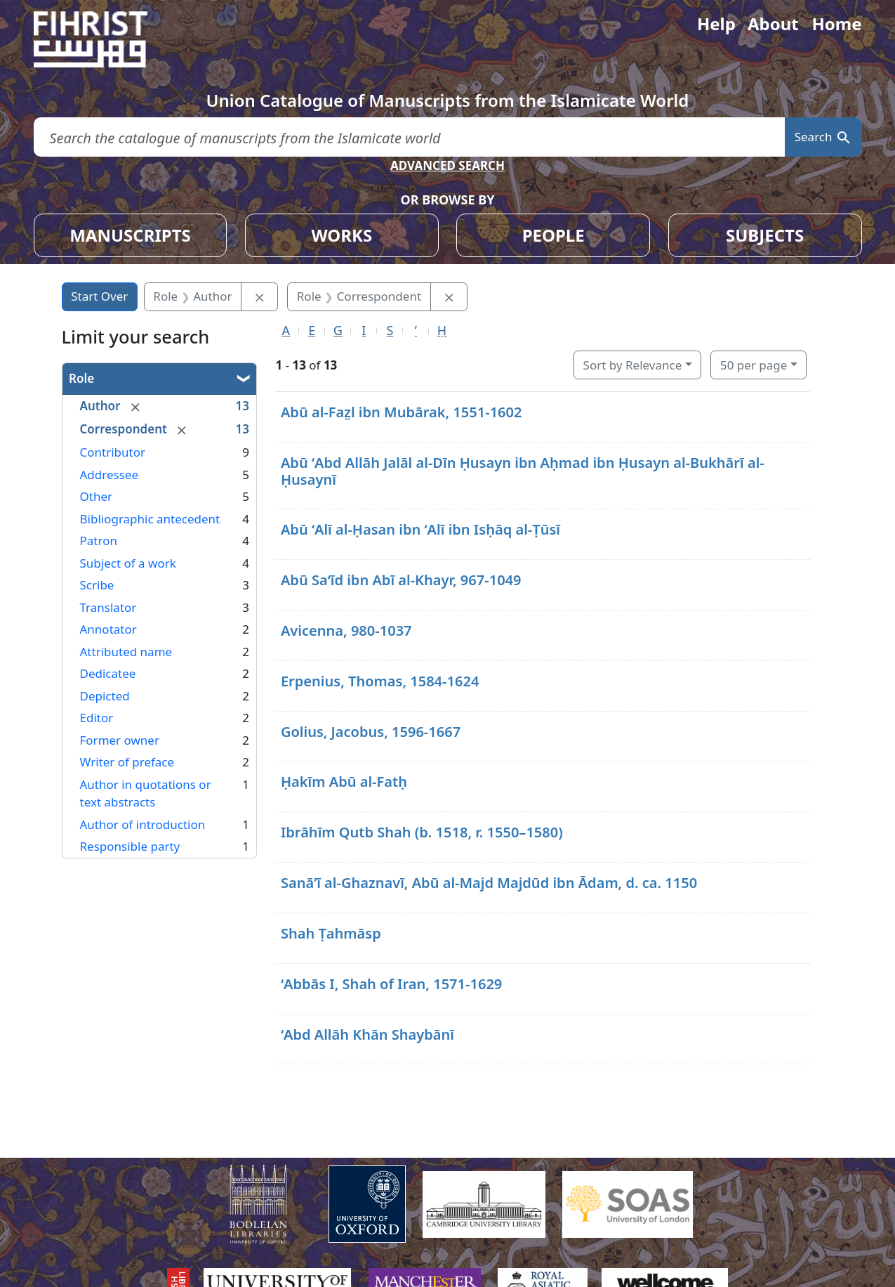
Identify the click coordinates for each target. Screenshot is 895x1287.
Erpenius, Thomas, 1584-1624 (380, 681)
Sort (632, 365)
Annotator (108, 629)
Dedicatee (108, 673)
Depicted (105, 696)
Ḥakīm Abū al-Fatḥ (344, 781)
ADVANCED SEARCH (447, 165)
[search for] (409, 137)
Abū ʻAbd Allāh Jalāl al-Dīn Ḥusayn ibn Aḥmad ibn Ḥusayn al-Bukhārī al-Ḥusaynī (522, 471)
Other (96, 496)
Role (81, 378)
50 (753, 365)
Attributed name (126, 652)
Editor (97, 718)
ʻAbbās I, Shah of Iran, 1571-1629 (391, 983)
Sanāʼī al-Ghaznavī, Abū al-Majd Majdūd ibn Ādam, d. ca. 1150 (489, 882)
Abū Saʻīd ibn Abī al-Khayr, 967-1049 (401, 579)
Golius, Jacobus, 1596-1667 (370, 731)
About (773, 23)
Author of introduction (143, 824)
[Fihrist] (104, 39)
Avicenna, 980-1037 (346, 630)
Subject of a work (128, 563)
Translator (108, 607)
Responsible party (130, 846)
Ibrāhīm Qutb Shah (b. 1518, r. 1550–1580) (422, 832)
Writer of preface (127, 762)
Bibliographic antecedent (150, 519)
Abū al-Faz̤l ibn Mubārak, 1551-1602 (401, 412)
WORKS (341, 235)
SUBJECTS (765, 235)
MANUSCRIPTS (130, 235)
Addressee (109, 474)
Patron (98, 541)
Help (716, 23)
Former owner (119, 740)
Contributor (112, 452)
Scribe (97, 585)
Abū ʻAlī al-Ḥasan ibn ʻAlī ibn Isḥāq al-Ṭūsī (420, 529)
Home (836, 23)
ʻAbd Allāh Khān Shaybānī (367, 1034)
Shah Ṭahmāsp (331, 933)
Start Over (99, 296)
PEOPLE (553, 235)
